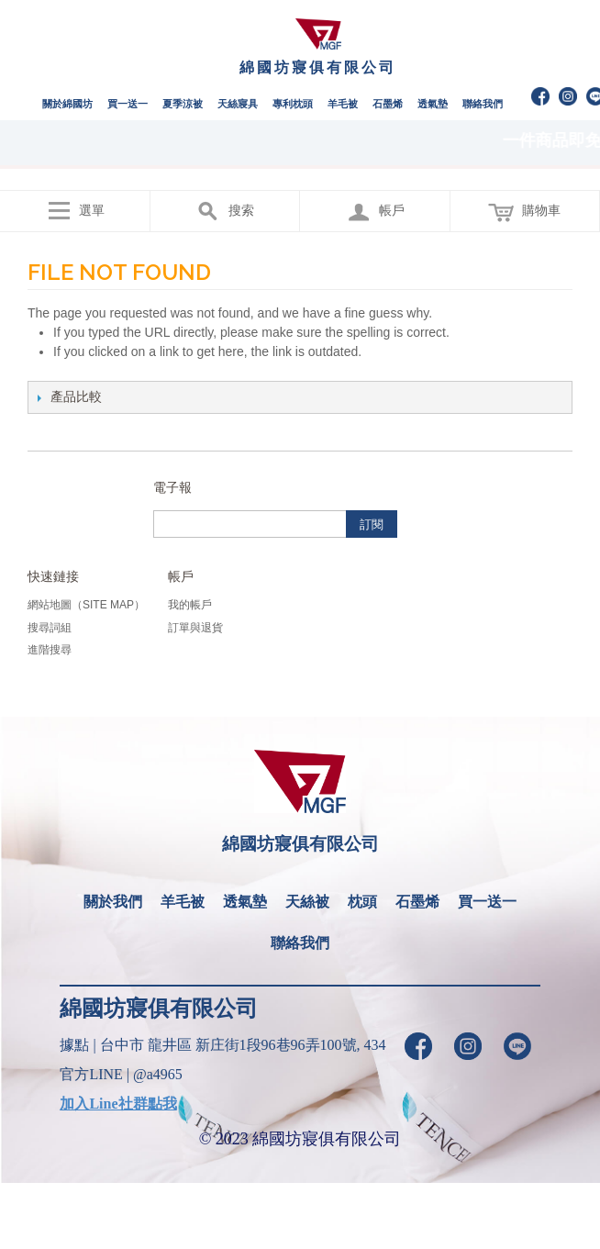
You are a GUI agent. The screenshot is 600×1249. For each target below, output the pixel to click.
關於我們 (112, 901)
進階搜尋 (50, 649)
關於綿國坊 (67, 103)
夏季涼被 (182, 103)
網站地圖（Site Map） (86, 604)
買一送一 (127, 103)
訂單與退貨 (195, 627)
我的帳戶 (190, 604)
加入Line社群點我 (118, 1103)
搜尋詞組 (50, 627)
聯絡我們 (482, 103)
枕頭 (362, 901)
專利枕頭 (292, 103)
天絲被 (307, 901)
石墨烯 (387, 103)
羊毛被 (343, 103)
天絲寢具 (237, 103)
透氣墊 (432, 103)
